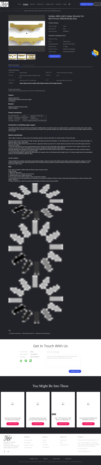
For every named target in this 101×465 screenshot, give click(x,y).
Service (44, 442)
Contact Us (58, 4)
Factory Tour (40, 4)
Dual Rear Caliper (28, 445)
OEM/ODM (63, 440)
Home (19, 4)
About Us (32, 4)
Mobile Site (68, 458)
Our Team (45, 445)
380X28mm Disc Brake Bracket (43, 333)
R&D (61, 442)
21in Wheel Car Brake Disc (15, 333)
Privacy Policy (56, 458)
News (64, 4)
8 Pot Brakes (27, 442)
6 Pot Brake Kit (28, 447)
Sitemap (45, 458)
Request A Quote (86, 4)
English (97, 4)
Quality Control (50, 4)
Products (25, 4)
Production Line (64, 445)
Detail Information (13, 65)
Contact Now (55, 56)
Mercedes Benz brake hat (28, 333)
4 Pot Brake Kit (28, 440)
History (44, 440)
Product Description (29, 65)
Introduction (46, 447)
